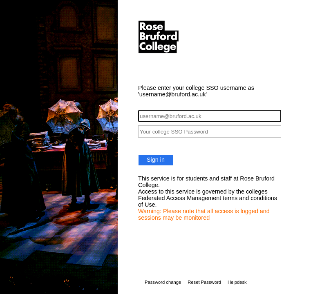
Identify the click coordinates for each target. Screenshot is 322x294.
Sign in (156, 159)
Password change (163, 282)
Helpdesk (237, 282)
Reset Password (204, 282)
